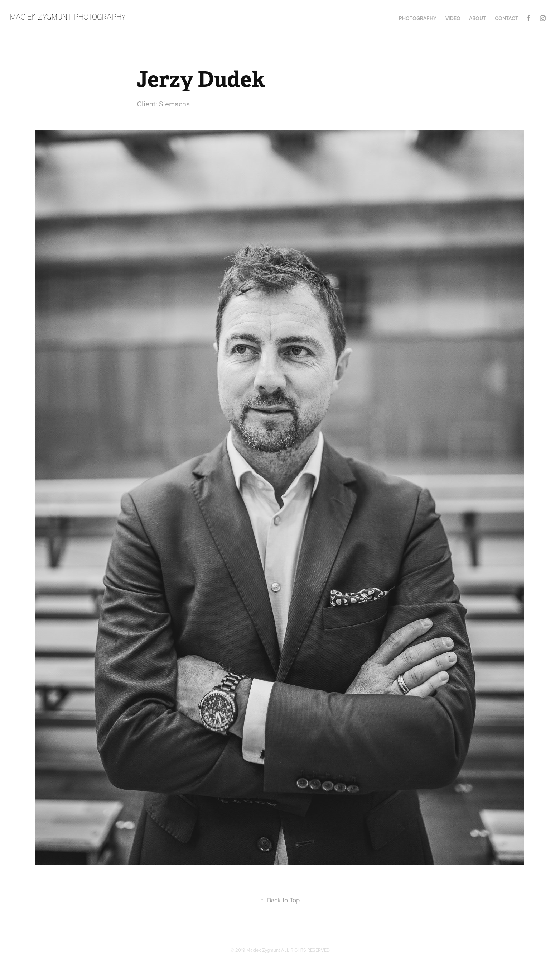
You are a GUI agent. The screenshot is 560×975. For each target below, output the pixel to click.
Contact (506, 18)
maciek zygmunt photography (68, 17)
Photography (417, 18)
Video (452, 18)
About (477, 18)
